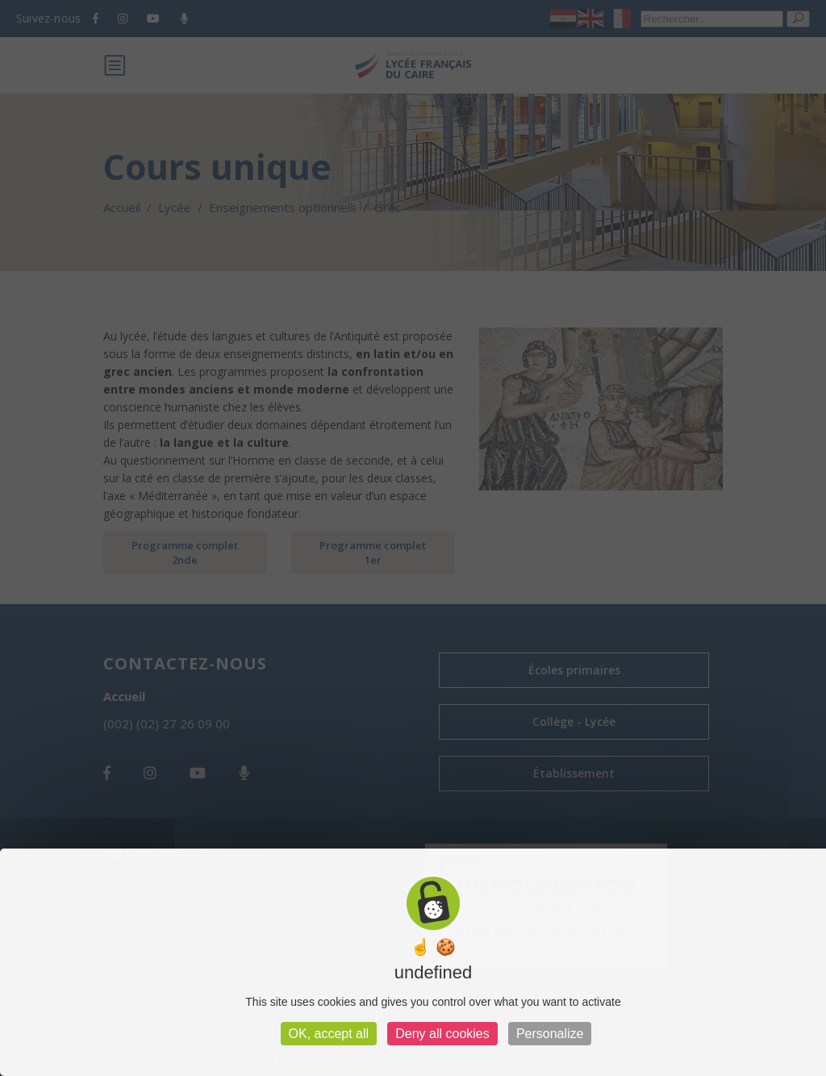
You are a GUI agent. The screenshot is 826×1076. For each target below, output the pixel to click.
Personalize (550, 1034)
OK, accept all (329, 1034)
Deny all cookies (442, 1034)
